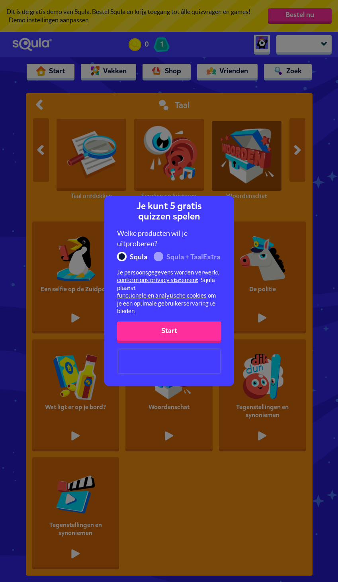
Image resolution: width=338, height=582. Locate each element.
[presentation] (169, 361)
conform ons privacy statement (157, 279)
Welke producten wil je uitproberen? (152, 238)
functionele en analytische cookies (162, 295)
